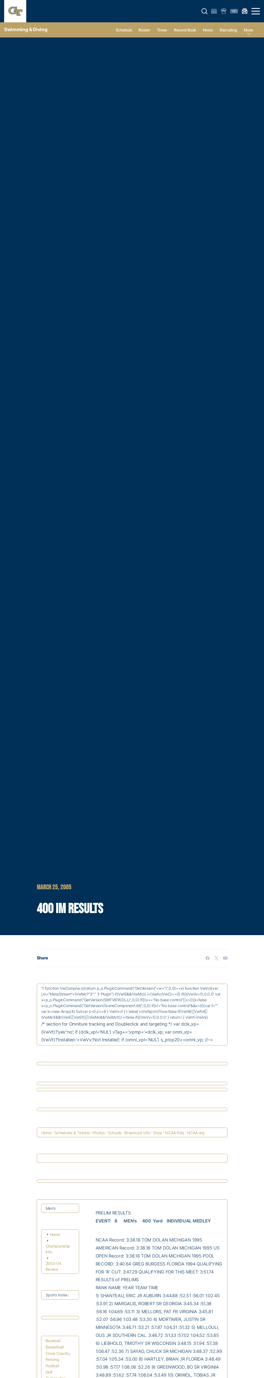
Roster (144, 30)
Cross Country (58, 1353)
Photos (98, 1132)
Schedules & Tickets (72, 1132)
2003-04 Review (53, 1266)
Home (46, 1132)
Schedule (124, 30)
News (208, 30)
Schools (114, 1132)
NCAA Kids (174, 1132)
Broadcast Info (137, 1132)
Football (52, 1365)
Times (162, 30)
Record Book (185, 30)
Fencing (52, 1359)
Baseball (53, 1340)
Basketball (55, 1347)
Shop (157, 1132)
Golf (49, 1372)
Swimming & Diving (25, 29)
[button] (204, 11)
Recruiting (228, 30)
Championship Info (58, 1249)
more (248, 30)
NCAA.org (196, 1132)
